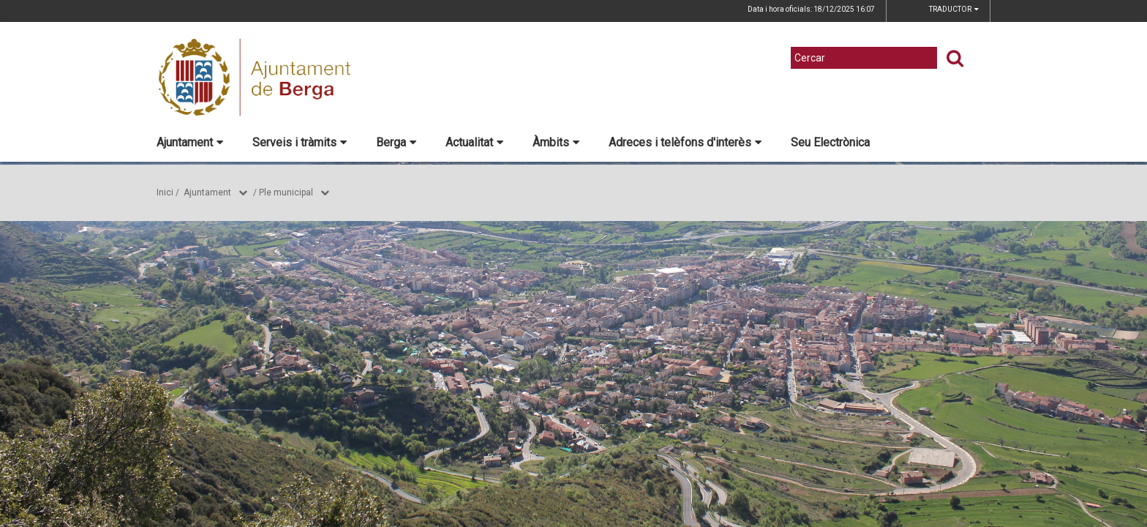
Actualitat (474, 142)
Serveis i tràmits (299, 142)
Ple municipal (286, 192)
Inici (165, 192)
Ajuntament (190, 142)
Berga (396, 142)
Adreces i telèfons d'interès (685, 142)
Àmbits (556, 142)
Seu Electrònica (830, 142)
